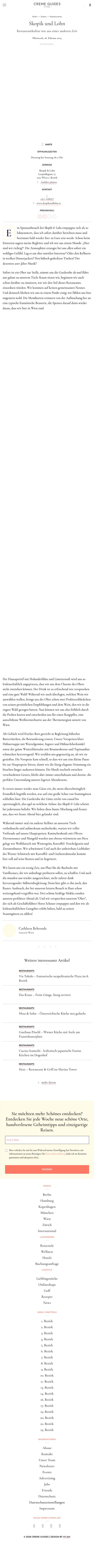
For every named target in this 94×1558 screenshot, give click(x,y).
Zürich (47, 1225)
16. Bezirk (47, 1399)
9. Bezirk (47, 1369)
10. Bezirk (47, 1375)
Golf (47, 1291)
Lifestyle (47, 1270)
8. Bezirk (47, 1363)
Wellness (47, 1252)
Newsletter (47, 1466)
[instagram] (43, 1527)
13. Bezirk (47, 1387)
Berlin (47, 1195)
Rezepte (46, 1297)
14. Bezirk (46, 1393)
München (47, 1213)
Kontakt (47, 1454)
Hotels (46, 1258)
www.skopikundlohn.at (49, 203)
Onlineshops (47, 1284)
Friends (47, 1490)
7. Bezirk (47, 1357)
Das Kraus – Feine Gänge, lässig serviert (45, 995)
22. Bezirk (47, 1424)
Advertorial (47, 44)
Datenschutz (46, 1496)
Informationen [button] (47, 1439)
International (47, 1231)
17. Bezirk (47, 1406)
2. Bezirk (47, 1327)
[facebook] (34, 1527)
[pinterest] (51, 1527)
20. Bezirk (47, 1418)
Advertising (47, 1478)
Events (46, 1472)
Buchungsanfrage (47, 1264)
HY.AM (66, 1537)
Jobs (47, 1484)
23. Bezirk (47, 1430)
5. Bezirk (47, 1345)
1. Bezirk (47, 1321)
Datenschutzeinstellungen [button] (47, 1502)
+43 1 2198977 (47, 198)
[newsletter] (60, 1527)
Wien (47, 1219)
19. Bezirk (47, 1412)
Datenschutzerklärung (56, 1153)
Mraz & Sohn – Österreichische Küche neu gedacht (52, 1014)
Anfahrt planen (49, 182)
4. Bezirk (47, 1339)
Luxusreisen (47, 1237)
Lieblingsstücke (47, 1278)
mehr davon (49, 1082)
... (47, 195)
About (47, 1448)
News (47, 1303)
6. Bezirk (47, 1351)
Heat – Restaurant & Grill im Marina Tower (48, 1069)
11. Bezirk (47, 1381)
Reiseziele (47, 1246)
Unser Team (47, 1460)
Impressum (47, 1508)
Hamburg (47, 1201)
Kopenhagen (47, 1207)
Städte (47, 1186)
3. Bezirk (47, 1333)
